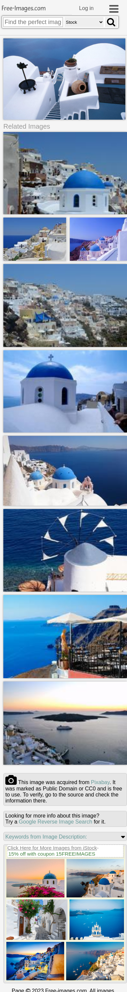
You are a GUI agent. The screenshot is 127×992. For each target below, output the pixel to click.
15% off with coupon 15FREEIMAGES (51, 853)
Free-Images (24, 8)
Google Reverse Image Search (55, 821)
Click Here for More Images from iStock (52, 847)
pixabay (100, 781)
